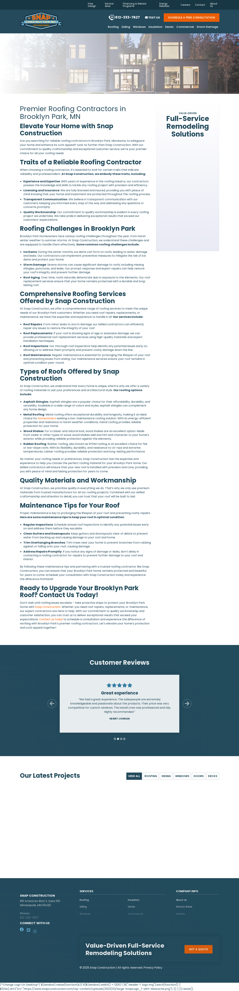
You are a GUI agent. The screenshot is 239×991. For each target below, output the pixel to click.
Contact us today (51, 619)
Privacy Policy (152, 968)
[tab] (115, 741)
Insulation (155, 27)
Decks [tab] (212, 776)
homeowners (47, 418)
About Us (213, 5)
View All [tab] (134, 776)
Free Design (92, 5)
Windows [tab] (182, 776)
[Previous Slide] (52, 706)
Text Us (152, 18)
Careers (185, 5)
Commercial (185, 27)
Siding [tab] (166, 776)
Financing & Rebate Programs (134, 5)
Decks (169, 27)
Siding (125, 27)
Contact (200, 5)
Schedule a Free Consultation (191, 17)
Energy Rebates (164, 5)
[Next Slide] (187, 706)
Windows (139, 27)
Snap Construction (47, 607)
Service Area (109, 5)
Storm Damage (207, 27)
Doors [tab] (199, 776)
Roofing (113, 27)
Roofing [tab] (151, 776)
